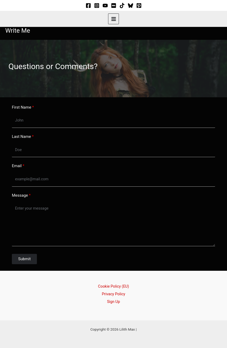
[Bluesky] (130, 5)
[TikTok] (122, 5)
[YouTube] (105, 5)
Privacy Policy (113, 290)
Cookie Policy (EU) (113, 283)
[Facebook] (88, 5)
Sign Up (113, 298)
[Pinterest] (139, 5)
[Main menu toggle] (113, 18)
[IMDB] (113, 5)
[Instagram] (96, 5)
